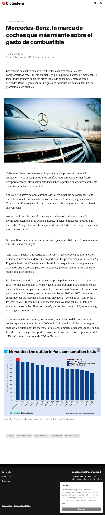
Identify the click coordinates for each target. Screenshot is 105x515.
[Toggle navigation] (101, 3)
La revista (6, 472)
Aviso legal (7, 505)
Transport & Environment (21, 203)
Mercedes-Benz (84, 194)
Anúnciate (6, 476)
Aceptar (81, 509)
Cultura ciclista (13, 21)
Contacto (6, 481)
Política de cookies (22, 505)
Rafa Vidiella (16, 54)
